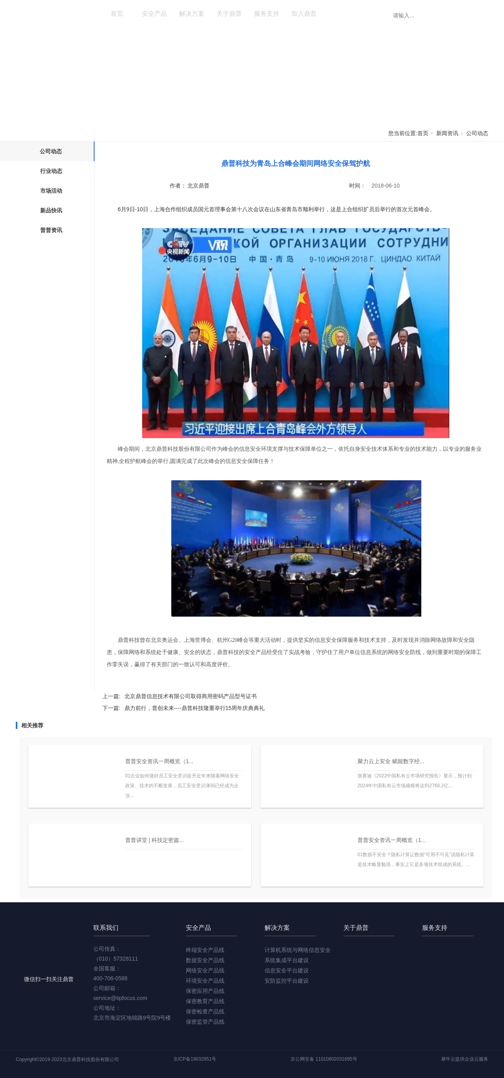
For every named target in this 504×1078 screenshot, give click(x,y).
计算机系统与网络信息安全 (298, 950)
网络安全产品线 (205, 970)
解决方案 (191, 13)
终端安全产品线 (205, 950)
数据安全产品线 (205, 960)
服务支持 (266, 13)
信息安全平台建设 (287, 970)
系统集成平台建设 (287, 960)
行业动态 (51, 171)
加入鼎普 (304, 13)
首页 (117, 13)
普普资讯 (51, 230)
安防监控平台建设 (287, 981)
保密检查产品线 (205, 1011)
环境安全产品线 (205, 981)
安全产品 (154, 13)
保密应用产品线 (205, 991)
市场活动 (51, 191)
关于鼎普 (229, 13)
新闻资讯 (341, 13)
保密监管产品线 (205, 1022)
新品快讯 (51, 210)
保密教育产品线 (205, 1001)
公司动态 (477, 133)
